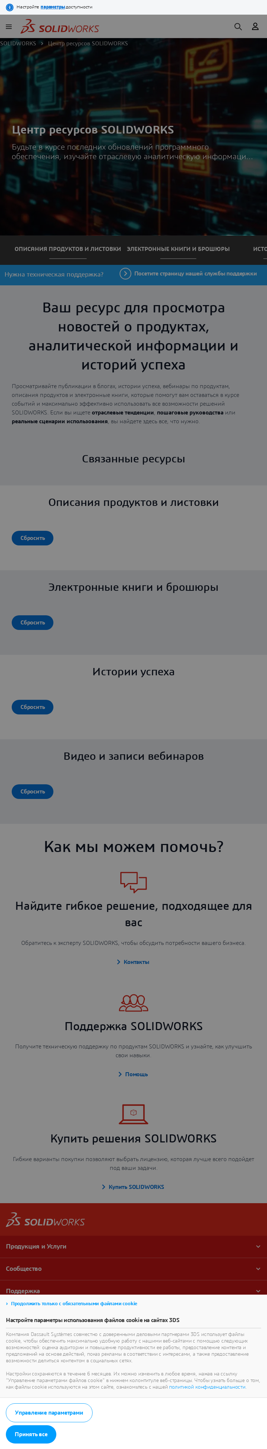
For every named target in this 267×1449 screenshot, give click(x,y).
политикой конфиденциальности (207, 1387)
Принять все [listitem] (31, 1434)
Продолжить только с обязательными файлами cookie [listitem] (74, 1303)
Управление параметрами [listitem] (49, 1413)
